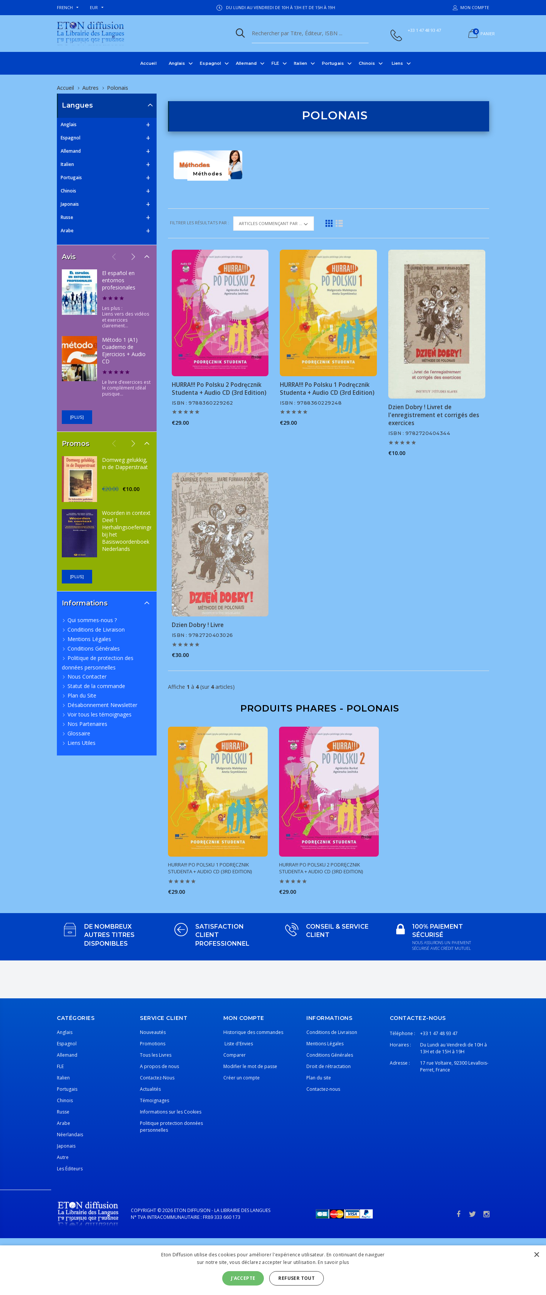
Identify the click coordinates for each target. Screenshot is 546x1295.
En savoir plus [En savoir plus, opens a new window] (333, 1262)
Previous (114, 256)
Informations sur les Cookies (170, 1112)
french (65, 7)
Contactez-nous (323, 1089)
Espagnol (210, 63)
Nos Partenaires (87, 723)
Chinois (367, 63)
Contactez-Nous (157, 1077)
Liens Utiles (81, 742)
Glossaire (78, 733)
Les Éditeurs (70, 1168)
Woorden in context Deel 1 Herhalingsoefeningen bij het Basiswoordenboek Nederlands (128, 530)
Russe (67, 217)
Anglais (177, 63)
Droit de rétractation (328, 1066)
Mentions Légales (89, 639)
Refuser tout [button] (296, 1278)
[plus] (77, 417)
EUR (94, 7)
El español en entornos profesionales (118, 280)
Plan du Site (81, 695)
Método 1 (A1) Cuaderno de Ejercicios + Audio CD (124, 350)
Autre (63, 1157)
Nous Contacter (87, 676)
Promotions (152, 1043)
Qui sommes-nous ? (92, 620)
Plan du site (318, 1077)
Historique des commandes (253, 1032)
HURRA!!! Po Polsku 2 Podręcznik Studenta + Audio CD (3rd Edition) (219, 389)
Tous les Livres (155, 1055)
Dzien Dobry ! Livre (198, 625)
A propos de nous (159, 1066)
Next (133, 256)
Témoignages (154, 1100)
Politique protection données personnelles (171, 1126)
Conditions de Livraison (96, 629)
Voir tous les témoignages (99, 714)
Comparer (234, 1055)
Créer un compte (241, 1077)
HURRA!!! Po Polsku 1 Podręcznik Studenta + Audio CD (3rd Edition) (327, 389)
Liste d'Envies (238, 1043)
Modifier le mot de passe (250, 1066)
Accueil (148, 63)
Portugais (333, 63)
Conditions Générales (93, 648)
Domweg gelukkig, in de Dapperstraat (125, 463)
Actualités (150, 1089)
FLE (275, 63)
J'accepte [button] (243, 1278)
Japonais (70, 204)
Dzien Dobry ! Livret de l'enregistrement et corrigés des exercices (433, 415)
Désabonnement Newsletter (102, 704)
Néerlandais (70, 1134)
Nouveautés (153, 1032)
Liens (397, 63)
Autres (90, 87)
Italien (300, 63)
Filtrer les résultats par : (200, 222)
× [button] (536, 1255)
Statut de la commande (96, 686)
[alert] (273, 1270)
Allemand (246, 63)
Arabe (67, 230)
